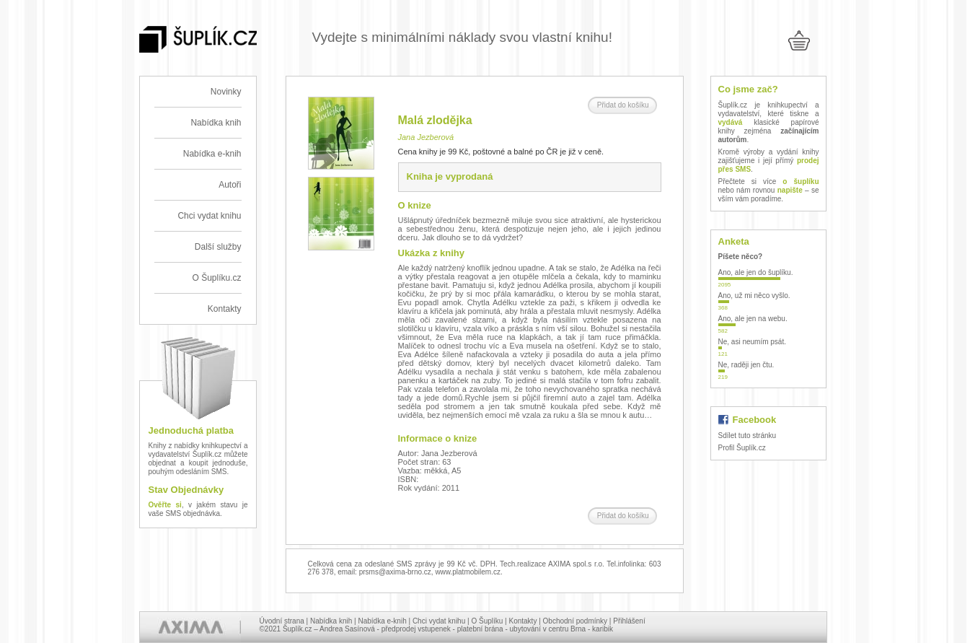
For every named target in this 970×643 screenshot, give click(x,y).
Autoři (230, 185)
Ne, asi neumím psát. (752, 342)
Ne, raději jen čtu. (746, 365)
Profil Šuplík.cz (742, 448)
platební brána (480, 629)
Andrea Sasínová (347, 629)
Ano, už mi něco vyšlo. (754, 295)
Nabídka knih (215, 123)
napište (790, 190)
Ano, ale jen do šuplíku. (755, 272)
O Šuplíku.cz (216, 278)
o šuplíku (800, 181)
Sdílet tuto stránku (747, 435)
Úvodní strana (282, 621)
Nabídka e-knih (212, 154)
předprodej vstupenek (416, 629)
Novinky (226, 92)
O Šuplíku (487, 621)
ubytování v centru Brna (548, 629)
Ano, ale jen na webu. (753, 319)
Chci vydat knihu (209, 216)
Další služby (218, 247)
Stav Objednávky (186, 489)
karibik (602, 629)
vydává (730, 122)
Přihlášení (629, 621)
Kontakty (225, 309)
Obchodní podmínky (575, 621)
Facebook (755, 419)
